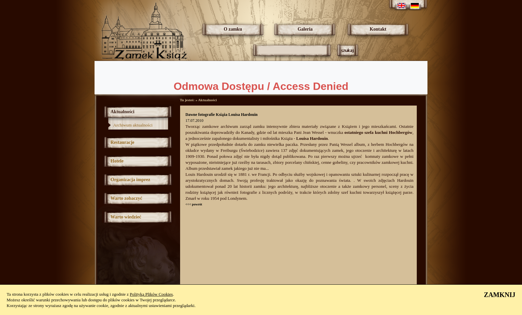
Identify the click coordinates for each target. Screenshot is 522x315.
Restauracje (122, 142)
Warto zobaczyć (126, 198)
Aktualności (122, 111)
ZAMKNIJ (499, 294)
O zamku (233, 29)
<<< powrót (193, 204)
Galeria (305, 29)
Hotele (117, 160)
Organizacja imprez (130, 179)
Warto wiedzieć (126, 216)
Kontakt (378, 29)
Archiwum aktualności (132, 125)
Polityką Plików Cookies (151, 294)
